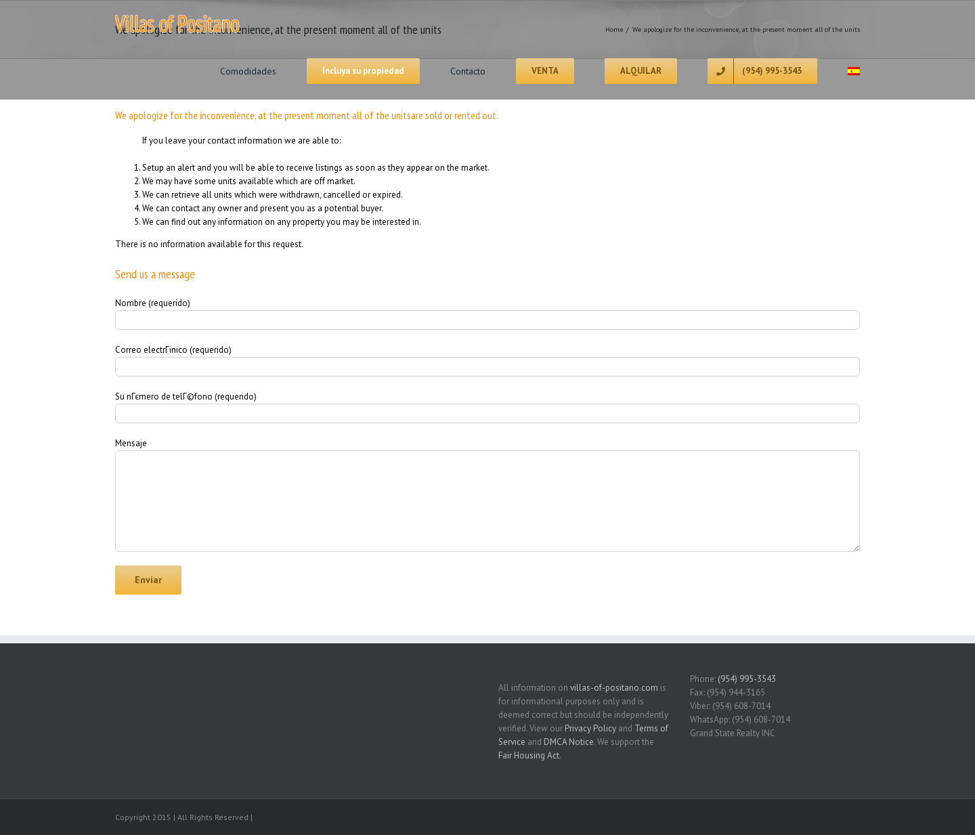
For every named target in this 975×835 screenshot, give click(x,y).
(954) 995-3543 (747, 679)
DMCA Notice (569, 742)
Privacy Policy (590, 728)
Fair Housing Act (528, 755)
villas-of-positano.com (614, 687)
